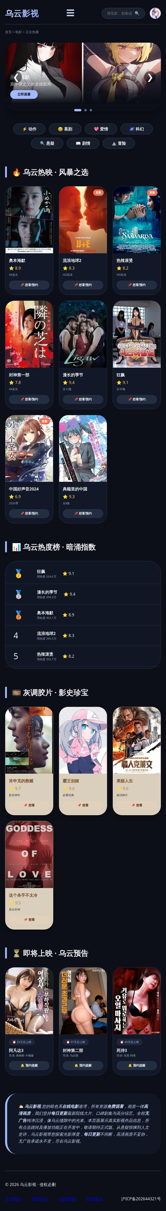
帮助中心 (40, 1199)
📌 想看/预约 (29, 285)
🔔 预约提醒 (29, 1065)
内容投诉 (94, 1199)
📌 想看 (29, 805)
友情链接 (67, 1199)
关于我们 (13, 1199)
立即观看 (24, 94)
